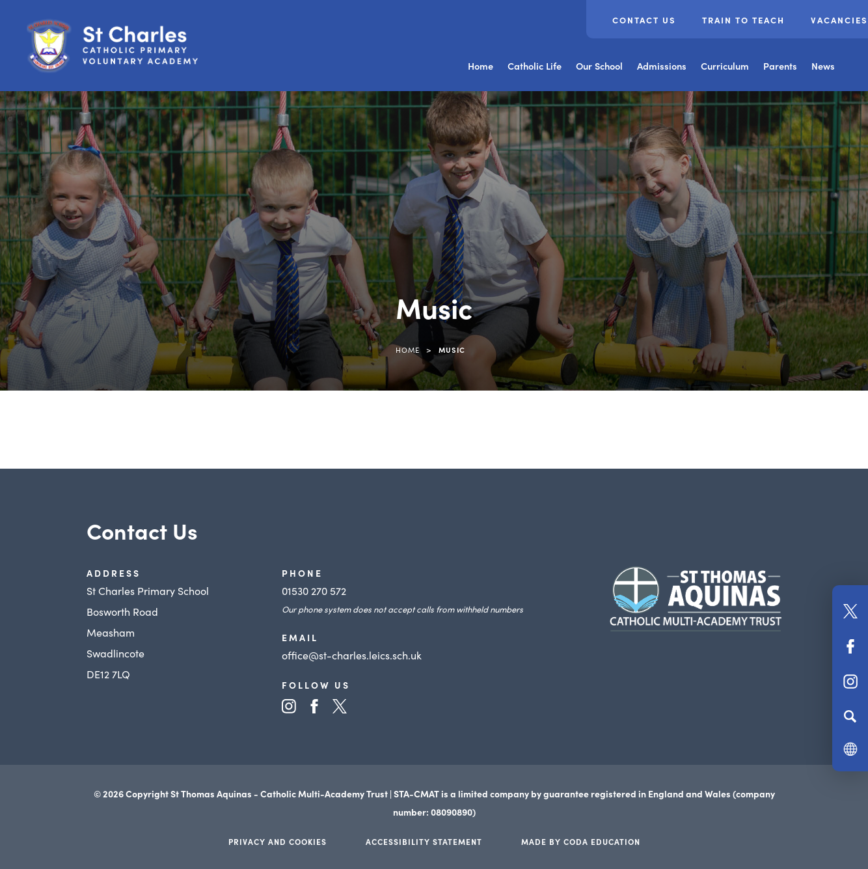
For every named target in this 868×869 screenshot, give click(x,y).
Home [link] (408, 349)
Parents (780, 65)
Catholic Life (535, 65)
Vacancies (839, 20)
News (823, 65)
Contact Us (644, 20)
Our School (599, 65)
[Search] (850, 716)
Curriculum (725, 65)
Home (480, 65)
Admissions (661, 65)
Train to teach (743, 20)
